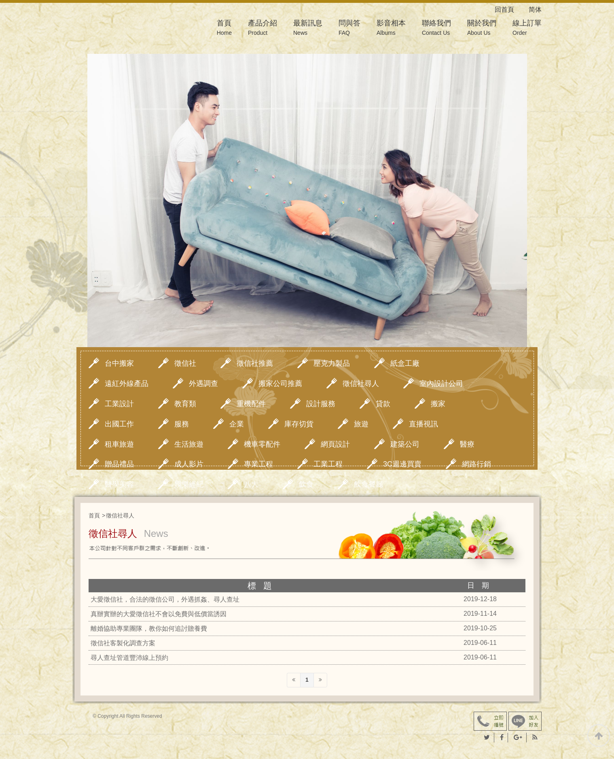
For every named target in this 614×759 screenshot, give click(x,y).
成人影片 (188, 464)
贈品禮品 (119, 464)
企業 (236, 424)
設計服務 (320, 404)
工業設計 (119, 404)
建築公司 (404, 444)
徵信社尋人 (361, 384)
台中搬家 (119, 363)
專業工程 (258, 464)
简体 (535, 9)
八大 (251, 484)
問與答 (349, 28)
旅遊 (361, 424)
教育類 (185, 404)
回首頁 (511, 9)
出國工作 (119, 424)
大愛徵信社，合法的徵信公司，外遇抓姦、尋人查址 (165, 599)
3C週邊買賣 (402, 464)
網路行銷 (476, 464)
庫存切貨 (298, 424)
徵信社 (185, 363)
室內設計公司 (441, 384)
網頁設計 (335, 444)
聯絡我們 (436, 28)
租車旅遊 (119, 444)
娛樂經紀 (188, 484)
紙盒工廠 (404, 363)
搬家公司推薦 (280, 384)
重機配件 (251, 404)
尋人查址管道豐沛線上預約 (129, 657)
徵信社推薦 (255, 363)
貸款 (383, 404)
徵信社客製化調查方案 (123, 643)
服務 (181, 424)
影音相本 (391, 28)
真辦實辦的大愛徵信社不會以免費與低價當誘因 (159, 614)
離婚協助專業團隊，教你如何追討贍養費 (149, 628)
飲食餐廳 (368, 484)
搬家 (438, 404)
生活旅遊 (188, 444)
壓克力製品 (331, 363)
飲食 (306, 484)
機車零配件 (262, 444)
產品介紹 (262, 28)
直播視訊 (423, 424)
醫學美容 (119, 484)
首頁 (224, 28)
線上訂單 (527, 28)
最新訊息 (307, 28)
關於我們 (481, 28)
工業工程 (328, 464)
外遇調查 (203, 384)
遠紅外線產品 (126, 384)
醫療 (467, 444)
